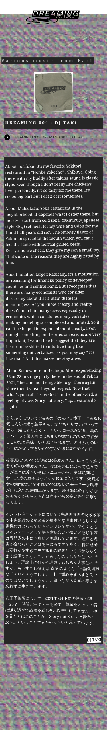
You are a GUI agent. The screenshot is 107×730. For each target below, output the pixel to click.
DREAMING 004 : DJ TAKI (41, 122)
